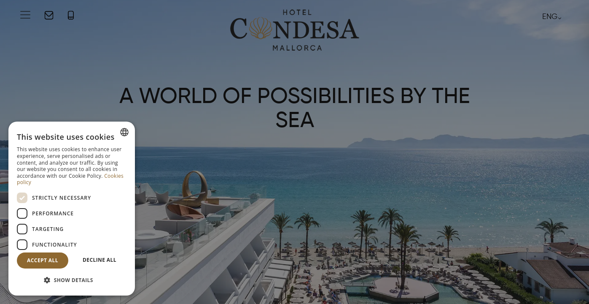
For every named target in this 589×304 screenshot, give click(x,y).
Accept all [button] (42, 260)
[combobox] (124, 132)
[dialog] (71, 209)
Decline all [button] (99, 259)
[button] (71, 280)
